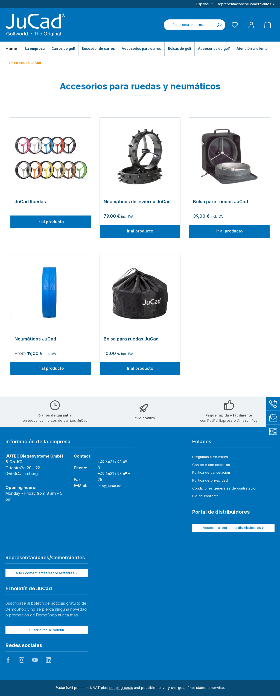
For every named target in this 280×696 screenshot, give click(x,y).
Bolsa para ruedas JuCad (220, 201)
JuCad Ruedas (30, 201)
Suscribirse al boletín (46, 630)
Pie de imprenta (205, 496)
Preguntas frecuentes (210, 457)
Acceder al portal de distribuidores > (233, 528)
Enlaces (201, 441)
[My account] (251, 24)
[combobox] (188, 24)
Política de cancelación (211, 472)
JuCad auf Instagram (21, 660)
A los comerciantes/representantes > (47, 573)
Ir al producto (50, 221)
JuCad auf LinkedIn (48, 660)
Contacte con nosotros (211, 465)
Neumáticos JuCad (35, 339)
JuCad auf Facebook (8, 660)
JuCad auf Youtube (35, 660)
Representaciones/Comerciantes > (246, 4)
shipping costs (121, 688)
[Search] (219, 24)
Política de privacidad (210, 480)
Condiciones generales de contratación (224, 488)
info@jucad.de (109, 486)
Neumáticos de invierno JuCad (137, 201)
